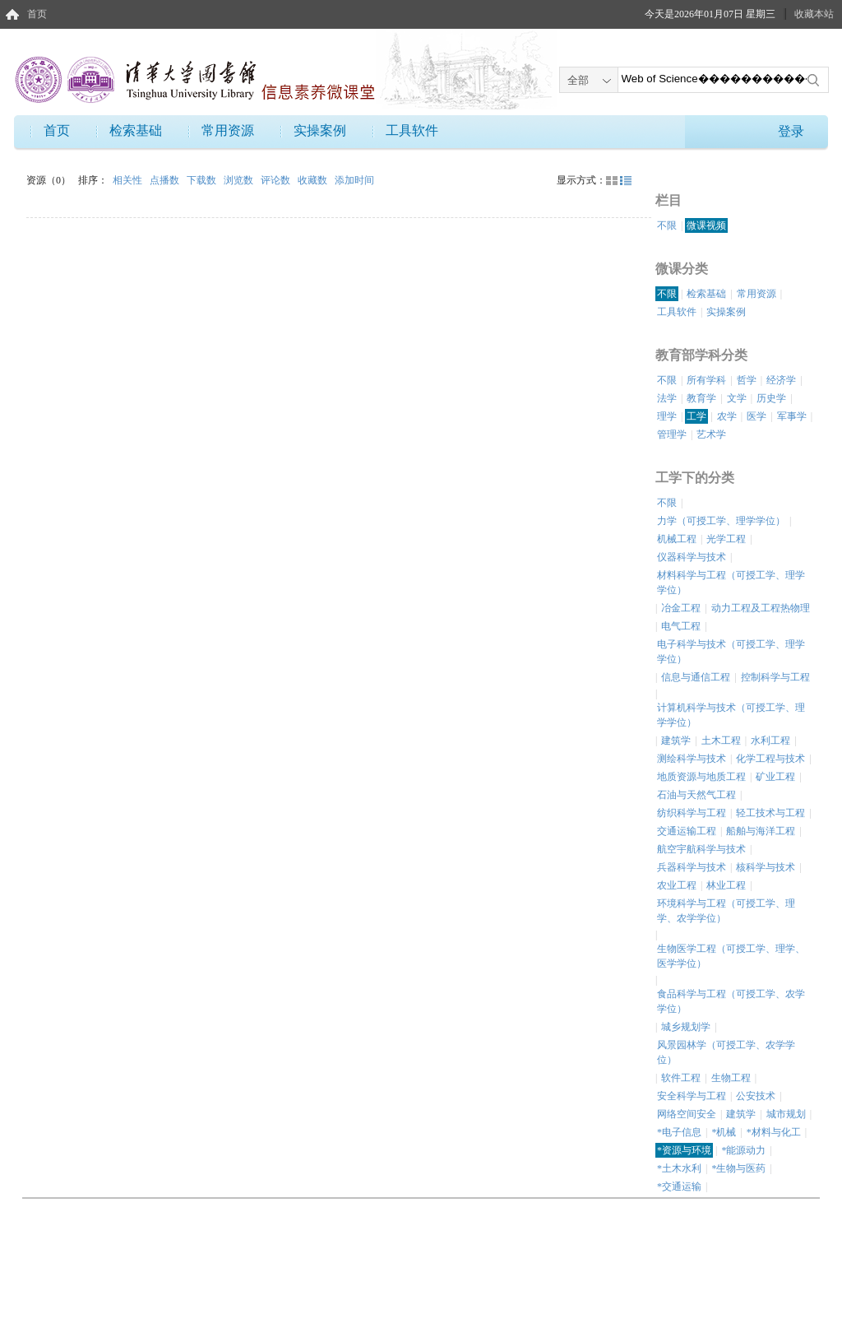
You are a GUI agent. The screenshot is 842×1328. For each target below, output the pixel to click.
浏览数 (240, 180)
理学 (667, 416)
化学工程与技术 (770, 758)
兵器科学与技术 (691, 867)
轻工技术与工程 (770, 813)
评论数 (277, 180)
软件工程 (681, 1078)
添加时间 (354, 180)
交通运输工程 (686, 831)
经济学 (781, 380)
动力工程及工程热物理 (760, 608)
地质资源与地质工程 (701, 776)
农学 (727, 416)
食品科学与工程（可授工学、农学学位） (731, 1001)
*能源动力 (743, 1150)
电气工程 (681, 626)
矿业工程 (775, 776)
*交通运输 (679, 1186)
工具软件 (412, 130)
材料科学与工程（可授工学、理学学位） (731, 582)
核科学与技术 (765, 867)
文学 (737, 398)
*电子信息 (679, 1132)
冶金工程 (681, 608)
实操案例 (320, 130)
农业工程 (676, 885)
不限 (667, 225)
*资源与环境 (684, 1150)
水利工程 (770, 740)
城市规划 (786, 1114)
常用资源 (227, 130)
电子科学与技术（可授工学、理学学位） (731, 651)
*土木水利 (679, 1168)
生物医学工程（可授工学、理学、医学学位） (731, 956)
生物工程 (731, 1078)
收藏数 (314, 180)
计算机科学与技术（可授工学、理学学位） (731, 715)
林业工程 (726, 885)
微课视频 (706, 225)
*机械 (723, 1132)
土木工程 (721, 740)
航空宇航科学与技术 (701, 849)
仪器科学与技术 (691, 557)
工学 (696, 416)
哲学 (746, 380)
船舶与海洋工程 (760, 831)
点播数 (166, 180)
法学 (667, 398)
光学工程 (726, 539)
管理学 (672, 434)
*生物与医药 (738, 1168)
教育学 (701, 398)
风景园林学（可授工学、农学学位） (726, 1052)
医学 (756, 416)
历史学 (771, 398)
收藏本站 (814, 14)
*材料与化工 (774, 1132)
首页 (37, 14)
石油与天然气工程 (696, 795)
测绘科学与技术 (691, 758)
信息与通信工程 (695, 677)
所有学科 (706, 380)
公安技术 (755, 1096)
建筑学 (676, 740)
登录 (791, 131)
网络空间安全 (686, 1114)
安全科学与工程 (691, 1096)
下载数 (203, 180)
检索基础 (135, 130)
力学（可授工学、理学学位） (721, 521)
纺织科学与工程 (691, 813)
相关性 (129, 180)
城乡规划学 (685, 1027)
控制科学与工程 (775, 677)
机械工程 (676, 539)
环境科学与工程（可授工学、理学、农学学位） (726, 911)
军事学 (792, 416)
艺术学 (711, 434)
